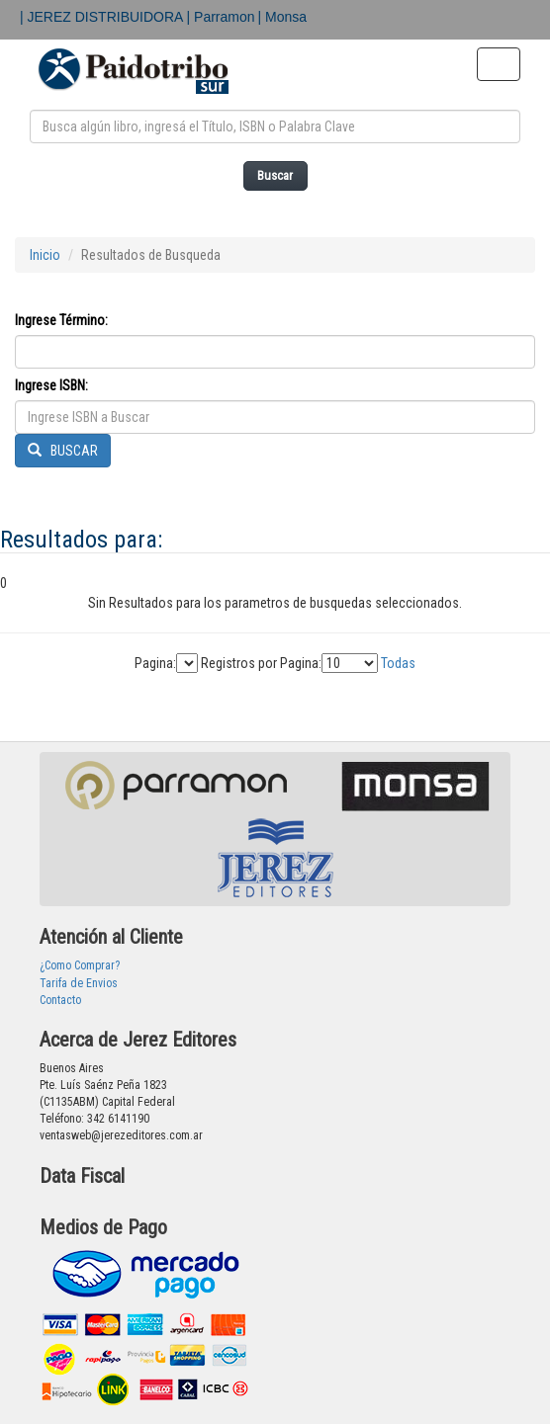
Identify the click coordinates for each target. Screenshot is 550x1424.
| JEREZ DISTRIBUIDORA (103, 17)
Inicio (45, 255)
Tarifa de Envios (79, 983)
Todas (398, 663)
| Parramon (221, 17)
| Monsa (283, 17)
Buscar (275, 175)
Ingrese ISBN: (51, 385)
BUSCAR (63, 451)
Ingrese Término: (61, 320)
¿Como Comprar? (80, 965)
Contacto (60, 1000)
